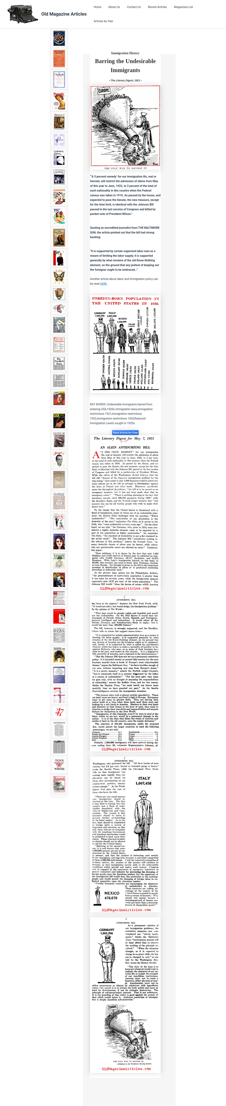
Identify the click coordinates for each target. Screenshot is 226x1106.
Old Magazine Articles (64, 13)
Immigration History (125, 52)
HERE (103, 282)
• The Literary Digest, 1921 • (125, 79)
